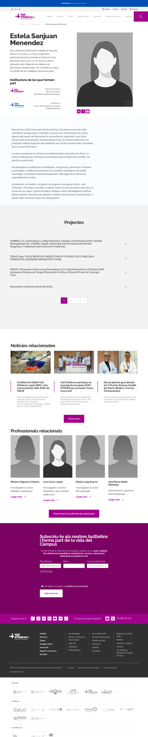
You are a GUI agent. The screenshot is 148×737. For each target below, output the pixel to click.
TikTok (66, 618)
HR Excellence (75, 650)
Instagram (49, 618)
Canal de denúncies (17, 672)
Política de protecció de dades (88, 668)
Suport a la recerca (113, 16)
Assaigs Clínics (83, 16)
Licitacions (73, 647)
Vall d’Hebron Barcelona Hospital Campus (124, 653)
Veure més (74, 418)
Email (88, 111)
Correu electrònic (96, 561)
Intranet (119, 647)
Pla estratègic (74, 634)
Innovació (97, 16)
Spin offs (72, 643)
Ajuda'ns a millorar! (124, 643)
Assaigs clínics (46, 644)
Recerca (60, 16)
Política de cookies (110, 668)
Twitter (83, 111)
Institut (43, 634)
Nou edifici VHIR (99, 634)
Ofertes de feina (98, 641)
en (16, 9)
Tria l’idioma (46, 561)
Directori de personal (101, 637)
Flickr (61, 618)
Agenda (95, 647)
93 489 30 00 (124, 618)
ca (12, 9)
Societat (128, 16)
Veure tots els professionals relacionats (74, 513)
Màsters (119, 640)
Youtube (55, 618)
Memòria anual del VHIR (124, 635)
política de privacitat (77, 586)
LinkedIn (79, 111)
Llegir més (16, 496)
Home (22, 24)
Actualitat (96, 651)
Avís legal (70, 668)
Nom (65, 561)
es (19, 9)
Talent (70, 16)
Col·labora (96, 644)
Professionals (35, 24)
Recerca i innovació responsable (77, 638)
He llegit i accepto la (66, 586)
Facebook (38, 618)
